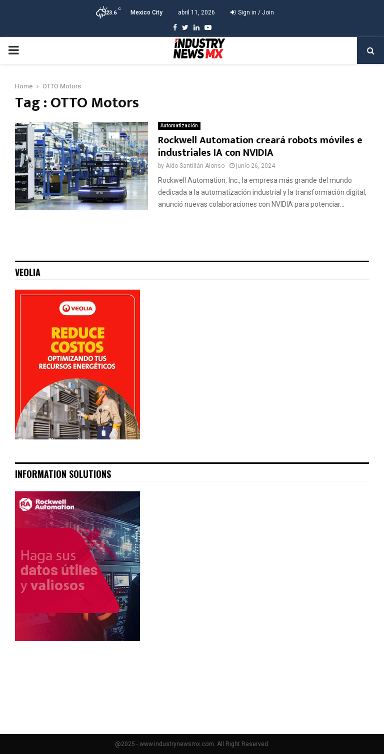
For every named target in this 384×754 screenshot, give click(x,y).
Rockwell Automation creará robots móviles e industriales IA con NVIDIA (260, 146)
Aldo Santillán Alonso (195, 165)
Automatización (179, 125)
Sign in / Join (252, 12)
